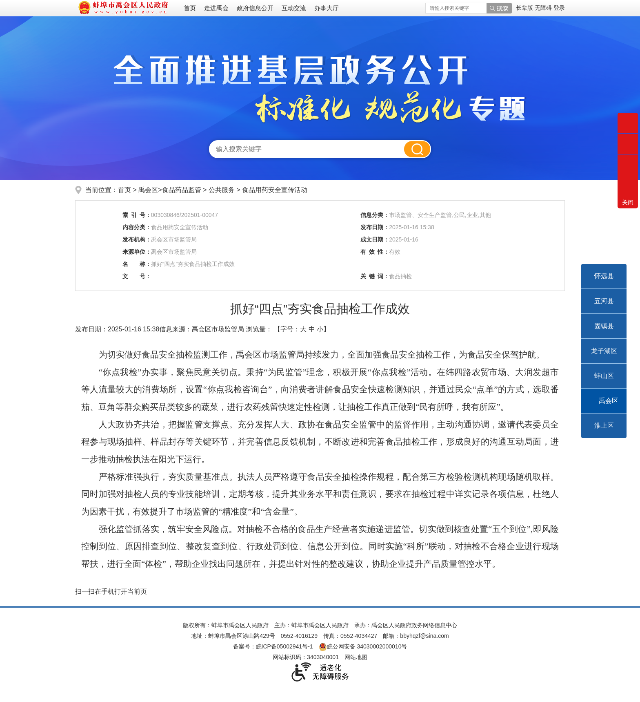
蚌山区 (604, 375)
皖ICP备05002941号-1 (284, 646)
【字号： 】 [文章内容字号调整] (302, 329)
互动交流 (294, 7)
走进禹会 (216, 7)
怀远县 (604, 276)
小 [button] (320, 329)
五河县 (604, 300)
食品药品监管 (182, 189)
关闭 (627, 202)
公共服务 (222, 189)
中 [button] (312, 329)
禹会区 (608, 400)
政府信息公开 (255, 7)
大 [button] (303, 329)
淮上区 (604, 425)
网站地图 (355, 657)
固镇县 (604, 325)
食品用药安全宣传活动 (274, 189)
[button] (525, 7)
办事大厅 (326, 7)
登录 (559, 7)
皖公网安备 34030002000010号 (363, 646)
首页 (190, 7)
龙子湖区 (604, 350)
